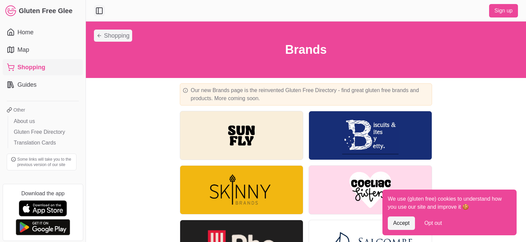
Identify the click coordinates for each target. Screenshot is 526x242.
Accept (401, 223)
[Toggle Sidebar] (85, 121)
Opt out (433, 223)
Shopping (113, 35)
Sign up (503, 10)
